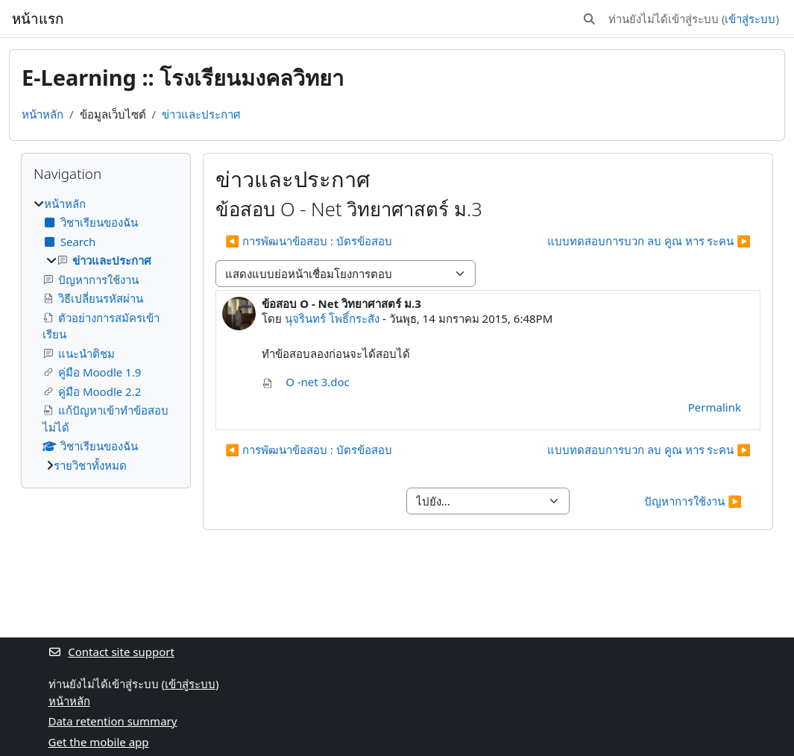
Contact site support (111, 651)
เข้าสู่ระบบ (750, 18)
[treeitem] (106, 334)
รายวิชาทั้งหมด (90, 465)
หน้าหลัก (42, 114)
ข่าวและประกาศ (201, 114)
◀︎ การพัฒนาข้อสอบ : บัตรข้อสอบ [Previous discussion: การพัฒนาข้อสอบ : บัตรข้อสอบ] (308, 240)
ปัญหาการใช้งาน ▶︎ (693, 501)
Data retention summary (112, 721)
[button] (589, 19)
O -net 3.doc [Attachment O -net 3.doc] (306, 381)
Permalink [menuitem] (714, 407)
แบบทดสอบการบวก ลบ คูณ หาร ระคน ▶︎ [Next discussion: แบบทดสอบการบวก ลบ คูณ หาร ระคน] (649, 240)
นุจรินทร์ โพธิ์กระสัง (332, 318)
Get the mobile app (98, 741)
